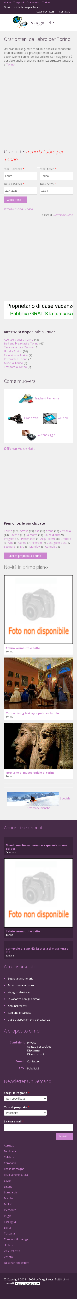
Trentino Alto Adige (16, 1239)
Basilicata (10, 1151)
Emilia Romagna (14, 1169)
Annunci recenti (17, 1006)
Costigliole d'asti (57, 543)
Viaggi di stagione (19, 992)
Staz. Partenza (14, 169)
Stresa (24, 531)
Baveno (14, 535)
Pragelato (10, 539)
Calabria (9, 1157)
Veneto (8, 1257)
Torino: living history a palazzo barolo (32, 713)
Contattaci (64, 11)
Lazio (7, 1180)
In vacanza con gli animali (24, 999)
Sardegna (10, 1222)
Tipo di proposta (16, 1107)
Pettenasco (28, 539)
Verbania (65, 531)
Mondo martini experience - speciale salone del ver (36, 846)
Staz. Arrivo (48, 169)
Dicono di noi (35, 1054)
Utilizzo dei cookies (39, 1046)
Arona (49, 531)
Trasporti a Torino (15, 367)
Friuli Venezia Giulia (16, 1175)
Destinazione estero (16, 1263)
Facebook (5, 1291)
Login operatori (45, 11)
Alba (10, 543)
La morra (31, 535)
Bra (22, 546)
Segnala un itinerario (21, 978)
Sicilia (7, 1227)
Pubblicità (33, 1068)
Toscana (9, 1233)
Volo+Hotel (20, 448)
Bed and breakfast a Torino (21, 343)
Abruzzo (9, 1145)
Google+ (13, 1291)
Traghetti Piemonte (38, 398)
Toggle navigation (7, 23)
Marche (8, 1198)
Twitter (23, 1291)
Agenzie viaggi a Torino (18, 339)
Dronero (65, 539)
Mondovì (34, 546)
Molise (8, 1204)
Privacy (31, 1042)
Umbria (8, 1245)
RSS (32, 1291)
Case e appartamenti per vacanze (29, 1019)
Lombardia (11, 1192)
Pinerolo (36, 543)
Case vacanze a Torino (18, 347)
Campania (10, 1163)
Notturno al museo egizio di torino (30, 772)
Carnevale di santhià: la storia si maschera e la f (37, 950)
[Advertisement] (36, 107)
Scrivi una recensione (21, 985)
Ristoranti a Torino (15, 359)
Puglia (8, 1216)
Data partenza (14, 184)
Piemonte (10, 1210)
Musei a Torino (13, 363)
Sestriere (9, 546)
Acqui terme (48, 539)
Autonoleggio (38, 435)
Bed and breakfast (19, 1013)
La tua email (14, 1121)
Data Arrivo (48, 184)
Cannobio (51, 546)
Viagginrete (42, 22)
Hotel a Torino (13, 351)
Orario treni (23, 418)
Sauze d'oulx (52, 535)
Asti (37, 531)
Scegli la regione (17, 1093)
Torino (10, 64)
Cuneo (22, 543)
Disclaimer (33, 1050)
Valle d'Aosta (12, 1251)
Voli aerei (56, 418)
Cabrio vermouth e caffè (23, 648)
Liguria (8, 1186)
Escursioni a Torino (16, 355)
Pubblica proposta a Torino (24, 556)
